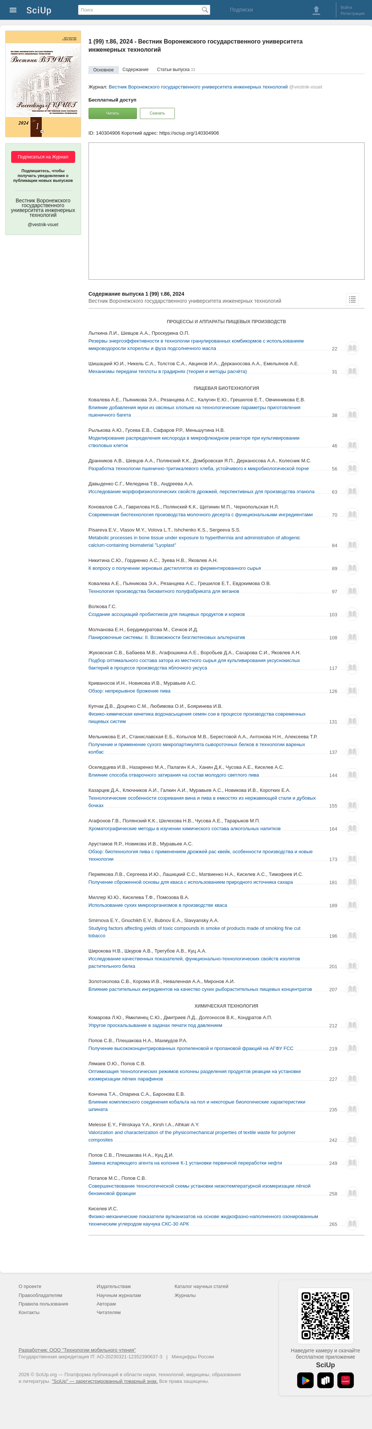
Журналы (185, 1295)
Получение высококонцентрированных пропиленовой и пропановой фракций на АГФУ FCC (191, 1048)
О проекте (30, 1286)
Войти (346, 7)
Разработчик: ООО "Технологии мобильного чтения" (77, 1350)
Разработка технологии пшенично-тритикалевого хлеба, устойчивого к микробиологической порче (199, 468)
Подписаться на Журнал (43, 157)
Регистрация (353, 13)
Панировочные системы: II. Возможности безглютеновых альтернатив (167, 637)
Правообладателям (40, 1295)
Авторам (106, 1304)
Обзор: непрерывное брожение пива (130, 691)
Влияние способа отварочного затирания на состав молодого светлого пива (174, 775)
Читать (112, 113)
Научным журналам (119, 1295)
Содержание (135, 69)
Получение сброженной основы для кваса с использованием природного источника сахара (191, 882)
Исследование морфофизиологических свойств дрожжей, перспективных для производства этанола (202, 491)
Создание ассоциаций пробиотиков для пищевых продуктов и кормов (167, 614)
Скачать (157, 113)
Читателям (109, 1312)
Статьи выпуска (176, 69)
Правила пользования (43, 1304)
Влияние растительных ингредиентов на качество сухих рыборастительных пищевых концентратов (200, 989)
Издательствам (114, 1286)
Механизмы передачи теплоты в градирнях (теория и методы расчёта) (168, 371)
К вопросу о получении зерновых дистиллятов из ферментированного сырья (175, 568)
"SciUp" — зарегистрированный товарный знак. (105, 1381)
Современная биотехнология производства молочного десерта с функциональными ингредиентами (201, 514)
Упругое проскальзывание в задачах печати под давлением (155, 1025)
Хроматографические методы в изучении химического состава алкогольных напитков (185, 828)
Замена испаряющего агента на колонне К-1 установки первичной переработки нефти (185, 1163)
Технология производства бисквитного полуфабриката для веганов (164, 591)
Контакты (29, 1312)
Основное (103, 70)
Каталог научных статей (201, 1286)
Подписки (241, 10)
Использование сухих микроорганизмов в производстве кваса (158, 905)
